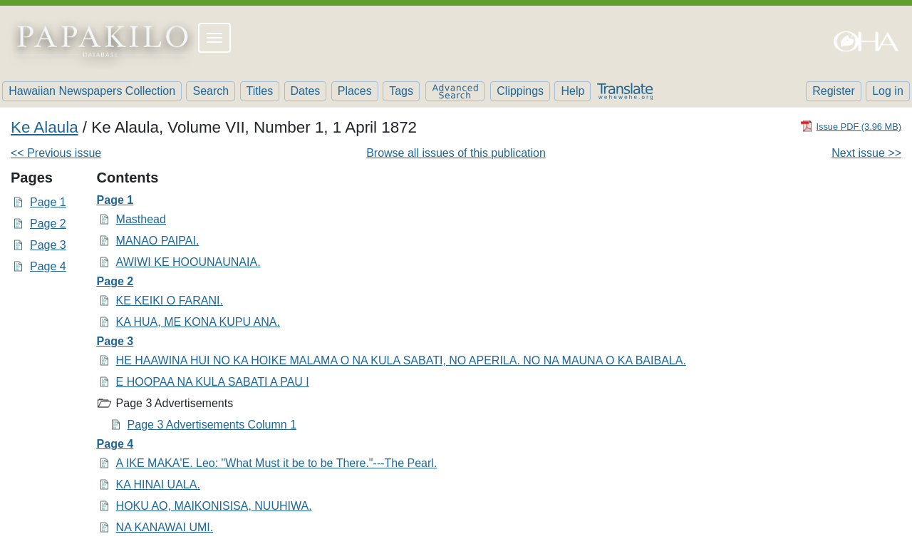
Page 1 (48, 202)
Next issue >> (866, 153)
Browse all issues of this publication (456, 153)
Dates (306, 91)
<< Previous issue (56, 153)
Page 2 (48, 223)
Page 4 (48, 266)
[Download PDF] (850, 126)
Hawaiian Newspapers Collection (92, 91)
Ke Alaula (44, 127)
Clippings (520, 91)
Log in (887, 91)
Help (572, 91)
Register (833, 91)
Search (210, 91)
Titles (260, 91)
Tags (401, 91)
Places (355, 91)
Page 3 (48, 245)
